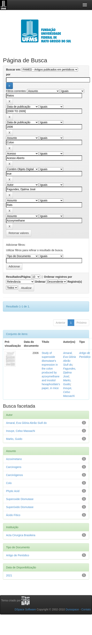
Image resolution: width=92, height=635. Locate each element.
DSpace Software (25, 609)
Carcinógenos (14, 475)
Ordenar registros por (58, 276)
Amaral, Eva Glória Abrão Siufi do (26, 422)
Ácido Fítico (13, 515)
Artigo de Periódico (17, 555)
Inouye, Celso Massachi (69, 392)
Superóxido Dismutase (20, 507)
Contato (86, 609)
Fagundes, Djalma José (69, 372)
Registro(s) (74, 281)
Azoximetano (14, 459)
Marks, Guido (14, 438)
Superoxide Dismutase (20, 499)
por (8, 74)
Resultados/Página (18, 276)
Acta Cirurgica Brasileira (20, 535)
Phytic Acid (12, 491)
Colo (9, 483)
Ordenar (40, 281)
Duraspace (72, 609)
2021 (9, 575)
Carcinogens (13, 467)
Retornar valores (19, 233)
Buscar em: (13, 69)
